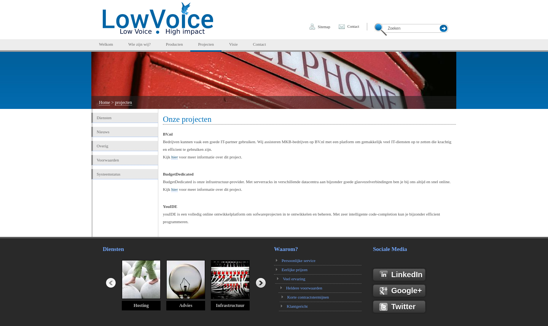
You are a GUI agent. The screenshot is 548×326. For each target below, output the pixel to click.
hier (174, 157)
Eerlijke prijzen (294, 269)
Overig (102, 146)
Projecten (206, 44)
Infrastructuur (230, 305)
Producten (174, 44)
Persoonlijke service (298, 260)
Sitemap (324, 27)
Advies (186, 305)
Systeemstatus (108, 174)
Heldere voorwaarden (305, 288)
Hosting (141, 305)
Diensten (104, 117)
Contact (353, 26)
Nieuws (103, 131)
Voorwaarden (108, 160)
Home (104, 102)
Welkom (106, 44)
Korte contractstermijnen (307, 297)
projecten (123, 102)
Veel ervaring (296, 278)
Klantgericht (296, 306)
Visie (233, 44)
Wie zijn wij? (139, 44)
